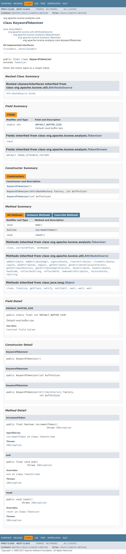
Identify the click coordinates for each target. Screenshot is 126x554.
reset (38, 235)
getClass (35, 288)
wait (73, 288)
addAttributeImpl (37, 261)
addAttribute (14, 261)
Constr (33, 13)
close (9, 247)
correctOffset (25, 247)
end (37, 225)
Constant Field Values (20, 329)
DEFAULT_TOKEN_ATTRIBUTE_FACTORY (27, 155)
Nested (16, 13)
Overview (6, 3)
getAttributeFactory (19, 268)
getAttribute (57, 265)
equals (42, 265)
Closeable (9, 49)
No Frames (52, 9)
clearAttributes (80, 261)
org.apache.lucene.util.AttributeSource (30, 32)
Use (36, 3)
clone (9, 288)
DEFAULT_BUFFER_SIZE (48, 124)
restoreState (99, 271)
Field (24, 13)
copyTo (10, 265)
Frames (40, 9)
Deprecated (54, 3)
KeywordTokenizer (18, 186)
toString (11, 274)
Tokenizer (20, 62)
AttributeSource (60, 87)
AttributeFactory (41, 191)
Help (65, 3)
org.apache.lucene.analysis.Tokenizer (39, 37)
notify (48, 288)
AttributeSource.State (20, 93)
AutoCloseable (28, 49)
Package (17, 3)
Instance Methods (38, 215)
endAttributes (26, 265)
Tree (42, 3)
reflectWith (51, 271)
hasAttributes (101, 268)
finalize (21, 288)
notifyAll (61, 288)
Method (43, 13)
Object (70, 282)
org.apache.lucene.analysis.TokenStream (36, 34)
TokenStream (97, 149)
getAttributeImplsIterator (52, 268)
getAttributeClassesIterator (87, 265)
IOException (63, 427)
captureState (59, 261)
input (9, 141)
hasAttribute (81, 268)
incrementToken (45, 230)
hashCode (11, 271)
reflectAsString (30, 271)
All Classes (70, 9)
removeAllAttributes (75, 271)
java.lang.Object (12, 29)
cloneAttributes (104, 261)
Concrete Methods (66, 215)
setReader (43, 247)
